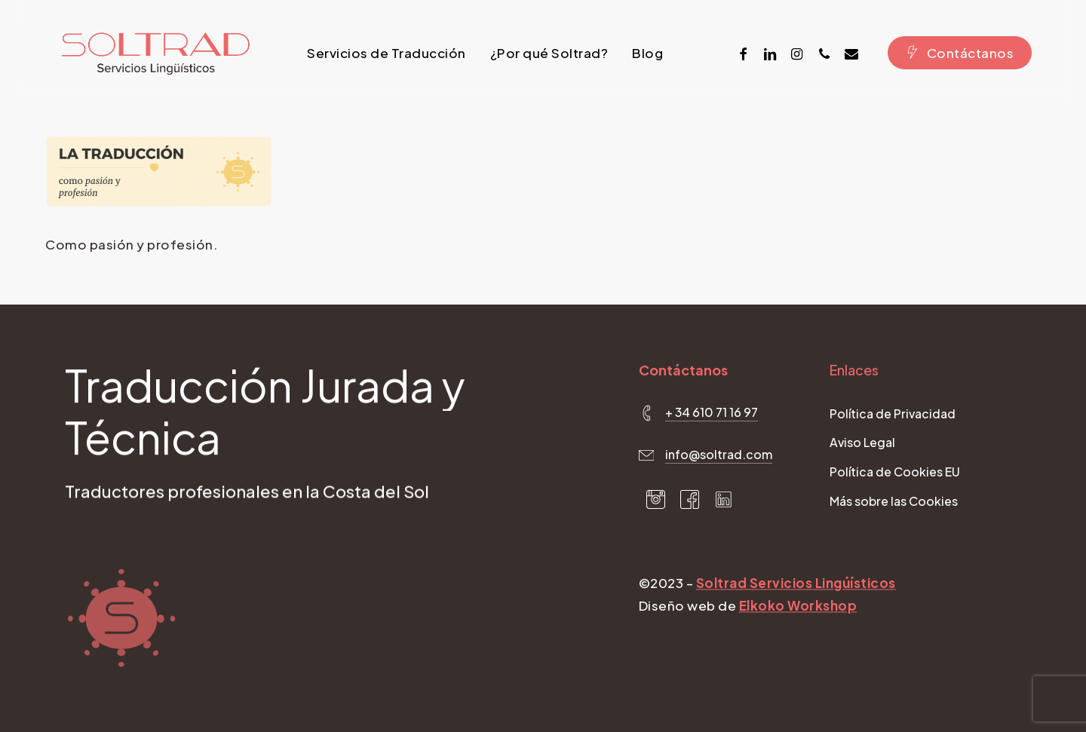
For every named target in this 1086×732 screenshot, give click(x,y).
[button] (893, 415)
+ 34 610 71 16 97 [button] (711, 412)
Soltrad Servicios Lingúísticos (796, 584)
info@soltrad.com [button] (718, 454)
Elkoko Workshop (798, 607)
